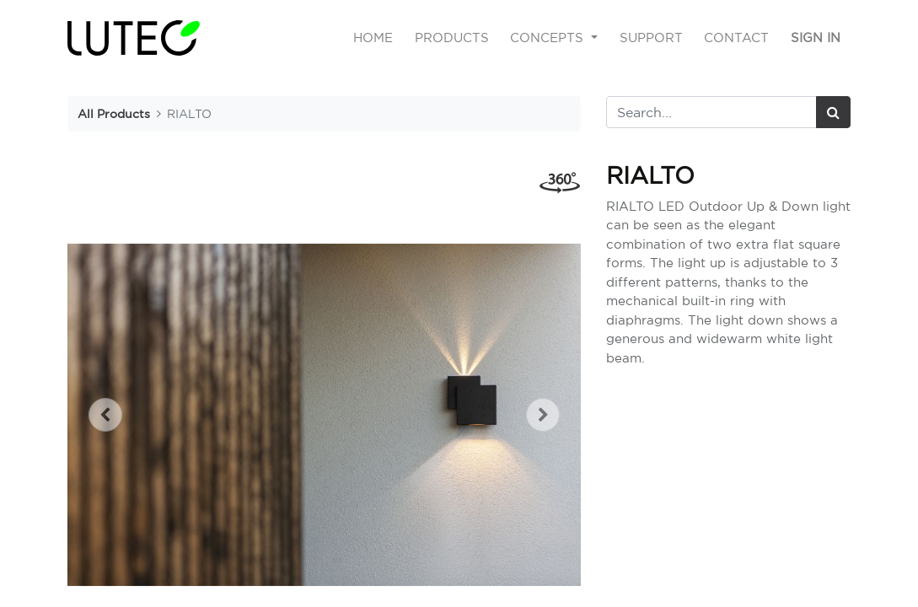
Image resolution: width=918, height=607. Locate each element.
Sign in (815, 37)
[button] (105, 414)
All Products (114, 113)
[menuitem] (373, 38)
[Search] (833, 112)
